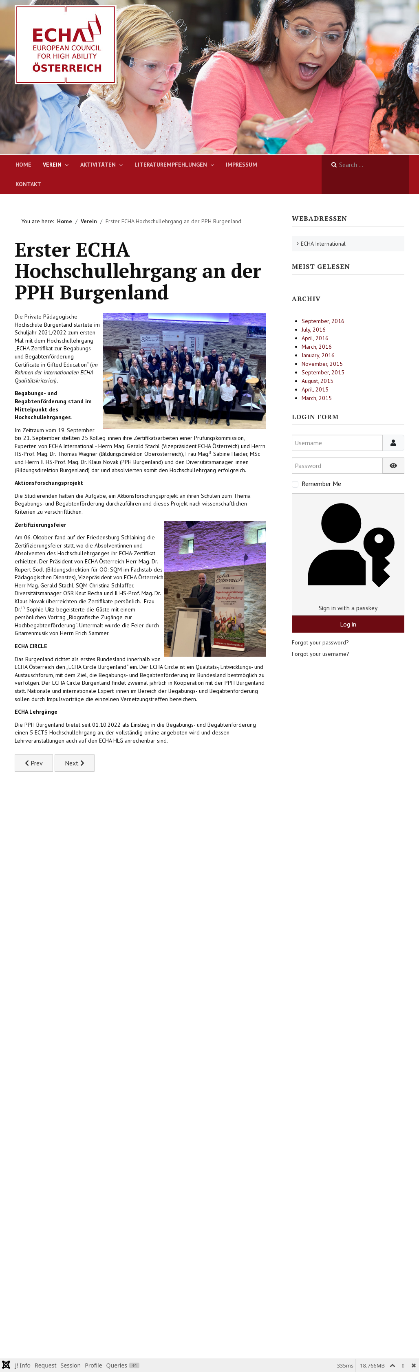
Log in (348, 624)
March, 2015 (317, 398)
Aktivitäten (98, 164)
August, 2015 (317, 381)
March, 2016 (317, 346)
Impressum (241, 164)
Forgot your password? (320, 642)
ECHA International (323, 243)
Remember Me (321, 483)
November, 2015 (322, 363)
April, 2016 (315, 338)
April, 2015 (315, 389)
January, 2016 (318, 355)
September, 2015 (323, 372)
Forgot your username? (320, 653)
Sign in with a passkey (348, 554)
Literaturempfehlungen (171, 164)
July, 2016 (314, 329)
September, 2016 (323, 321)
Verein (52, 164)
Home (23, 164)
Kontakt (28, 184)
